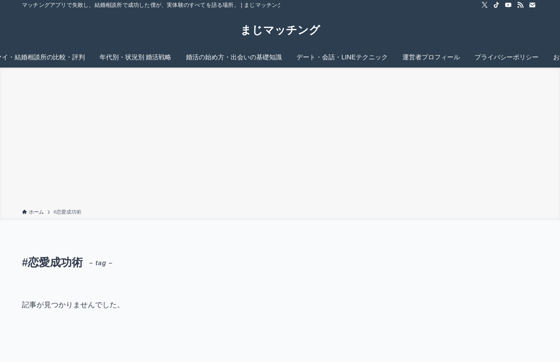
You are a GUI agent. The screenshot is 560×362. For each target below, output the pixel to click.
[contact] (532, 5)
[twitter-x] (485, 5)
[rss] (520, 5)
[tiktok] (496, 5)
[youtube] (508, 5)
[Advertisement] (280, 140)
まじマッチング (280, 30)
